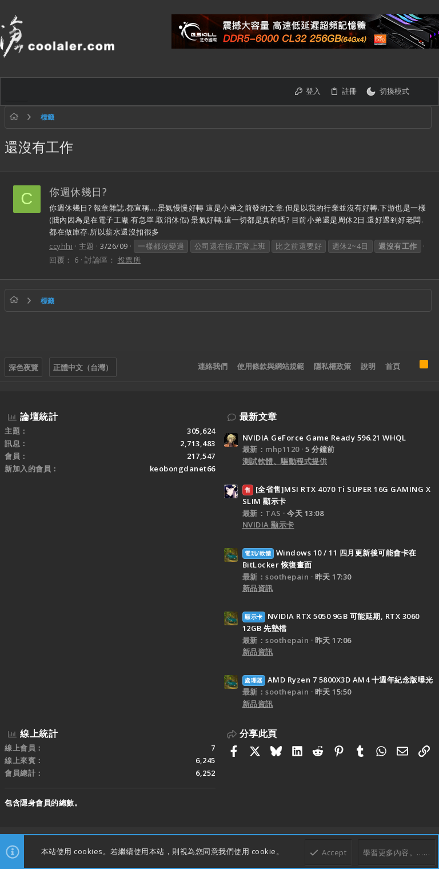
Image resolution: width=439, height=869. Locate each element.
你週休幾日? (78, 192)
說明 (368, 366)
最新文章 (258, 416)
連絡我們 (213, 366)
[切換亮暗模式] (387, 91)
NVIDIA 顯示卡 (268, 524)
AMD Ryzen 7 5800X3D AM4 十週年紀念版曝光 (337, 679)
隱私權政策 (332, 366)
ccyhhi (61, 246)
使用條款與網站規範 (270, 366)
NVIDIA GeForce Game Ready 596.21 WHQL (324, 437)
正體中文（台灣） (83, 367)
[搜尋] (424, 91)
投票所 (129, 260)
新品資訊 (257, 588)
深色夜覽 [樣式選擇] (23, 367)
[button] (16, 91)
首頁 (392, 366)
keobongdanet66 (182, 468)
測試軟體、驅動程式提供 (285, 461)
